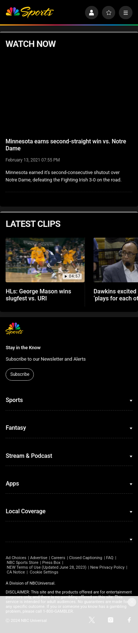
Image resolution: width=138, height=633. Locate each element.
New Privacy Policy (107, 567)
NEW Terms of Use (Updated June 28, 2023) (46, 567)
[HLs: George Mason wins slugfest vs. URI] (45, 260)
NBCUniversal (41, 583)
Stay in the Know (23, 347)
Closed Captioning (85, 557)
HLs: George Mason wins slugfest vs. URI (38, 295)
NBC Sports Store (22, 562)
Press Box (51, 562)
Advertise (38, 557)
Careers (58, 557)
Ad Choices (16, 557)
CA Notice (16, 572)
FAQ (109, 557)
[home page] (30, 13)
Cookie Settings (44, 572)
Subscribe (19, 374)
